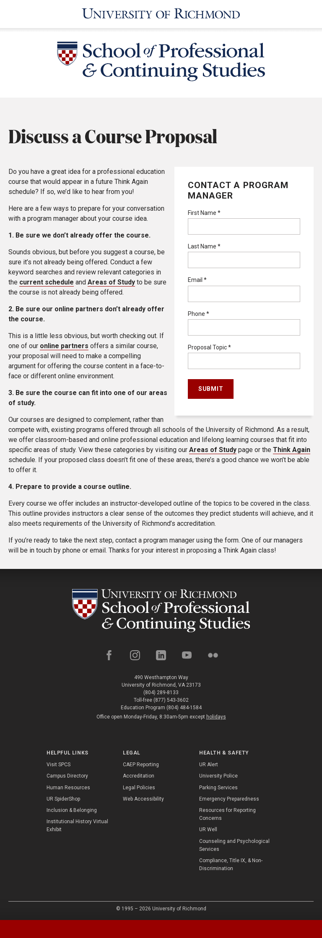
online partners (64, 344)
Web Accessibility (143, 798)
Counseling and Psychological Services (234, 843)
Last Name (204, 245)
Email (197, 278)
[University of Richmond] (161, 13)
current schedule (46, 280)
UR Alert (208, 763)
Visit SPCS (58, 763)
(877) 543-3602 (171, 699)
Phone (198, 312)
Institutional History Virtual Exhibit (77, 824)
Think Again (291, 448)
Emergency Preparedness (229, 798)
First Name (204, 211)
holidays (216, 715)
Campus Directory (67, 775)
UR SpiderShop (63, 798)
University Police (218, 775)
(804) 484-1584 (184, 706)
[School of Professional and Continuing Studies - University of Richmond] (161, 609)
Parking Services (218, 786)
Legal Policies (139, 786)
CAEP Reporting (141, 763)
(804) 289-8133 (161, 691)
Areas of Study (111, 280)
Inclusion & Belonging (72, 809)
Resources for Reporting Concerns (227, 813)
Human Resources (68, 786)
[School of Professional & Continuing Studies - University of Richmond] (161, 61)
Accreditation (138, 775)
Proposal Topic (209, 346)
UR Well (208, 828)
